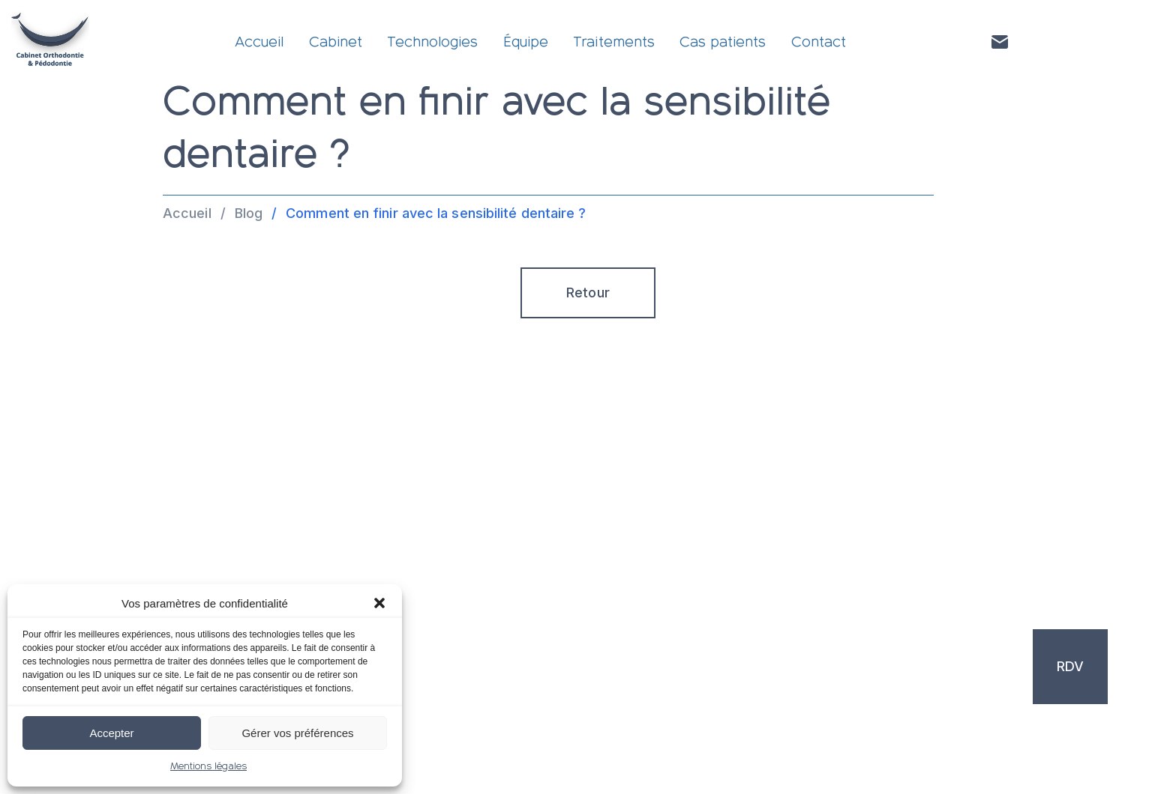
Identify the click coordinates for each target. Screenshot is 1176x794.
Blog (248, 213)
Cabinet (335, 41)
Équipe (525, 41)
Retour (588, 292)
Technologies (432, 41)
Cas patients (723, 41)
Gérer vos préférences (297, 733)
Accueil (259, 41)
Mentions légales (208, 766)
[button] (379, 603)
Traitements (613, 41)
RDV (1070, 666)
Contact (818, 41)
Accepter (111, 733)
